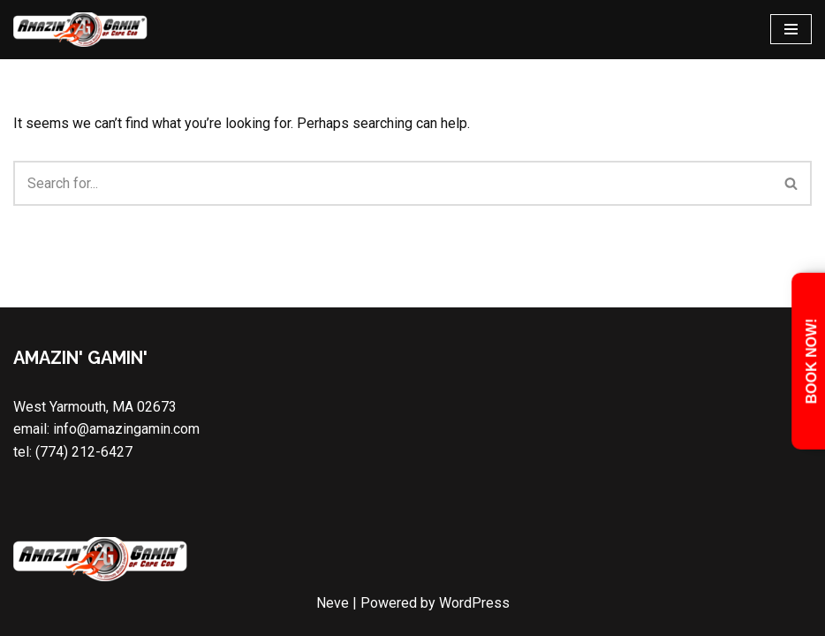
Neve (332, 602)
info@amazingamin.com (126, 428)
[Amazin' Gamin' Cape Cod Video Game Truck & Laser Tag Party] (81, 29)
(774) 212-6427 (83, 451)
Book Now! (811, 362)
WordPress (474, 602)
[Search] (392, 183)
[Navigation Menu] (791, 29)
